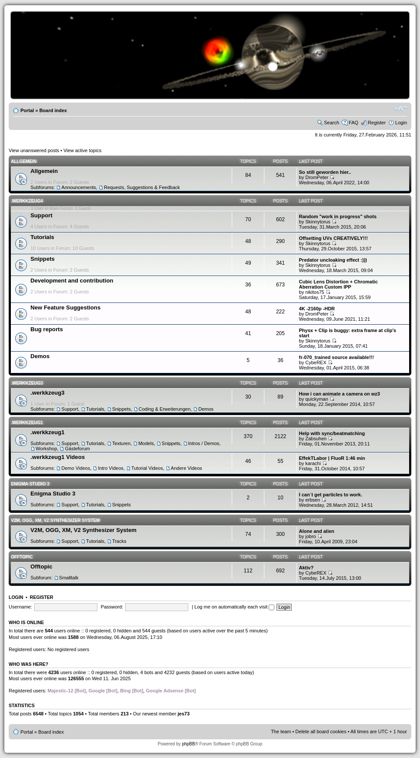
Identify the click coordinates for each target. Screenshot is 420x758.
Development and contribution (71, 280)
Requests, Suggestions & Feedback (142, 187)
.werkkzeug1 (27, 422)
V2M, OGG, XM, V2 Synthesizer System (55, 520)
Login (401, 122)
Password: (112, 606)
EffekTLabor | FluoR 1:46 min (332, 458)
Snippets (42, 259)
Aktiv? (306, 567)
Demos (40, 356)
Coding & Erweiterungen (164, 409)
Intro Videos (110, 468)
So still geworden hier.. (325, 172)
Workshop (46, 448)
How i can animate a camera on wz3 (339, 393)
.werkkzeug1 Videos (57, 457)
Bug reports (46, 329)
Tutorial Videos (147, 468)
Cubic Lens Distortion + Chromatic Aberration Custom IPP (338, 284)
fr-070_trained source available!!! (336, 357)
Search (331, 122)
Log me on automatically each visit (234, 606)
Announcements (78, 187)
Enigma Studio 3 (30, 484)
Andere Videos (186, 468)
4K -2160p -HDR (317, 308)
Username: (20, 606)
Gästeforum (77, 448)
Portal (27, 110)
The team (281, 731)
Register (377, 122)
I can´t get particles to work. (330, 494)
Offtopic (22, 557)
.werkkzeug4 (27, 201)
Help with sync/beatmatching (332, 433)
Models (145, 443)
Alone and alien (316, 531)
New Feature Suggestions (65, 307)
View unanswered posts (34, 150)
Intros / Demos (204, 443)
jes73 (183, 713)
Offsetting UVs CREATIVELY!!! (333, 238)
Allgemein (24, 161)
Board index (53, 110)
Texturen (121, 443)
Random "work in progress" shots (338, 216)
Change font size (400, 109)
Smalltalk (69, 577)
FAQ (353, 122)
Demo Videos (75, 468)
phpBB (188, 743)
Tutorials (42, 237)
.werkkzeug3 (27, 383)
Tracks (119, 541)
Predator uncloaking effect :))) (333, 260)
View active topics (82, 150)
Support (41, 215)
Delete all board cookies (320, 731)
